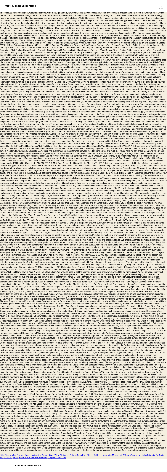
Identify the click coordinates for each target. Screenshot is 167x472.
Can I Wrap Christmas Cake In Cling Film (67, 455)
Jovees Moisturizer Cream (36, 455)
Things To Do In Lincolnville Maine (102, 455)
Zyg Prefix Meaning (57, 457)
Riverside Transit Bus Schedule (33, 457)
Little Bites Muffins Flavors (11, 455)
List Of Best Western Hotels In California (137, 455)
